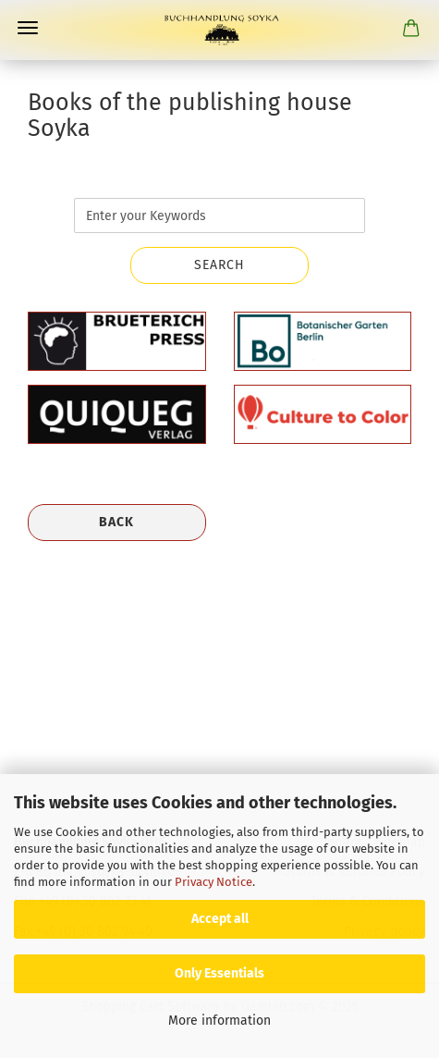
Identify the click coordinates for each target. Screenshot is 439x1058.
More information (219, 1020)
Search (219, 265)
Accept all (220, 919)
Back (116, 522)
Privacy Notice (213, 882)
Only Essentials (219, 973)
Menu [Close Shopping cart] (28, 28)
